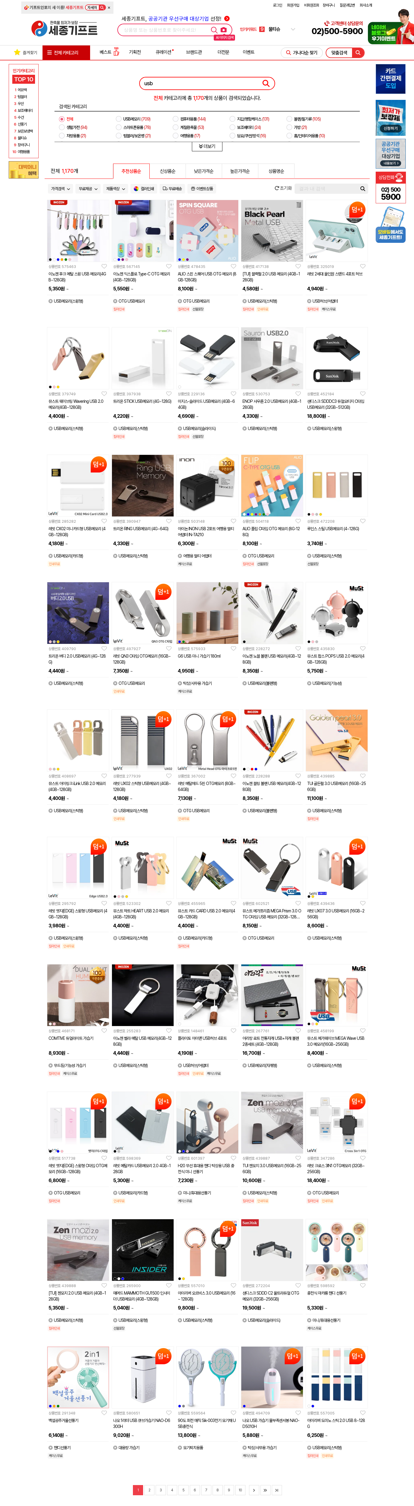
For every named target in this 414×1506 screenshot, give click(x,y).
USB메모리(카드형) (65, 556)
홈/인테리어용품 (309, 135)
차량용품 (76, 135)
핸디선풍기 (59, 1447)
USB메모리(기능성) (324, 683)
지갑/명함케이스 (253, 119)
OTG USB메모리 (129, 301)
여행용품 (190, 135)
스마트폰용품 (137, 127)
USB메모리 (136, 119)
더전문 (223, 52)
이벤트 (248, 52)
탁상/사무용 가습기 (195, 683)
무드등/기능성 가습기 (67, 1065)
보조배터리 (249, 127)
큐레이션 (163, 52)
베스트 (109, 52)
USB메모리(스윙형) (65, 301)
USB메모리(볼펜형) (259, 683)
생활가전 (76, 127)
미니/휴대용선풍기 (194, 1193)
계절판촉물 (192, 127)
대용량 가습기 (126, 1447)
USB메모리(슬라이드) (197, 428)
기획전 (135, 52)
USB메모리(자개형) (259, 1065)
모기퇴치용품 (190, 1447)
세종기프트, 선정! (176, 19)
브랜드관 (194, 52)
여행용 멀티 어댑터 (194, 556)
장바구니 (329, 5)
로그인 (277, 5)
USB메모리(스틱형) (259, 301)
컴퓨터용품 (193, 119)
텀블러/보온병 (137, 135)
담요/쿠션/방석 (251, 135)
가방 (300, 127)
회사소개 (366, 5)
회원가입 (293, 5)
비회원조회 (311, 5)
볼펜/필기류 (307, 119)
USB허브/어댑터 (322, 301)
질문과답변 (347, 5)
